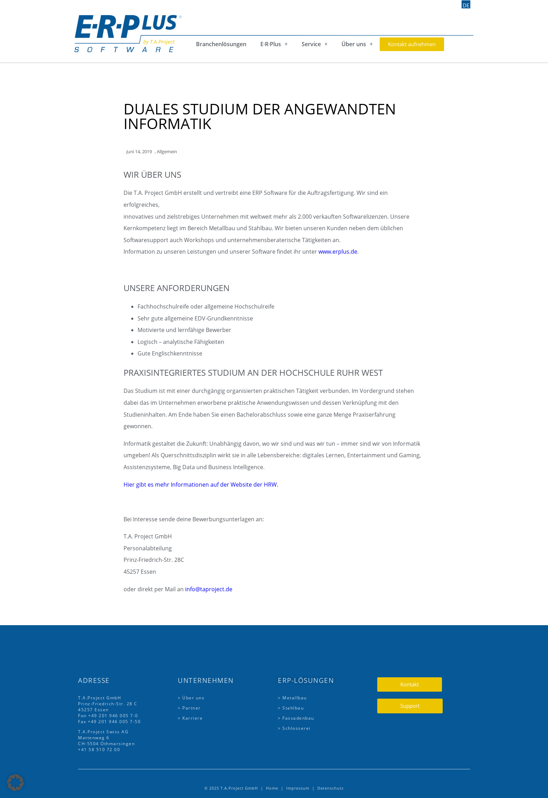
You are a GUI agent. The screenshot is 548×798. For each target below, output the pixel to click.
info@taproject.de (208, 589)
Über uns (357, 44)
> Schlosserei (294, 728)
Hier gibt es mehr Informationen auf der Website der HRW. (201, 484)
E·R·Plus (274, 44)
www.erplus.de (337, 251)
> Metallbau (292, 698)
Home (272, 788)
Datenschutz (330, 788)
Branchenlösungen (221, 44)
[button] (15, 782)
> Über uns (191, 698)
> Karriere (190, 718)
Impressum (297, 788)
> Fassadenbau (296, 718)
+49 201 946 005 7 (110, 716)
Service (315, 44)
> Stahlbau (291, 708)
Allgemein (167, 151)
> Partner (189, 708)
